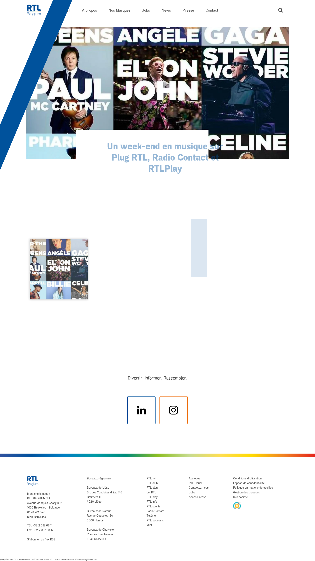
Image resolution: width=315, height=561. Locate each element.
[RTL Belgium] (37, 10)
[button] (280, 10)
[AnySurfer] (237, 505)
